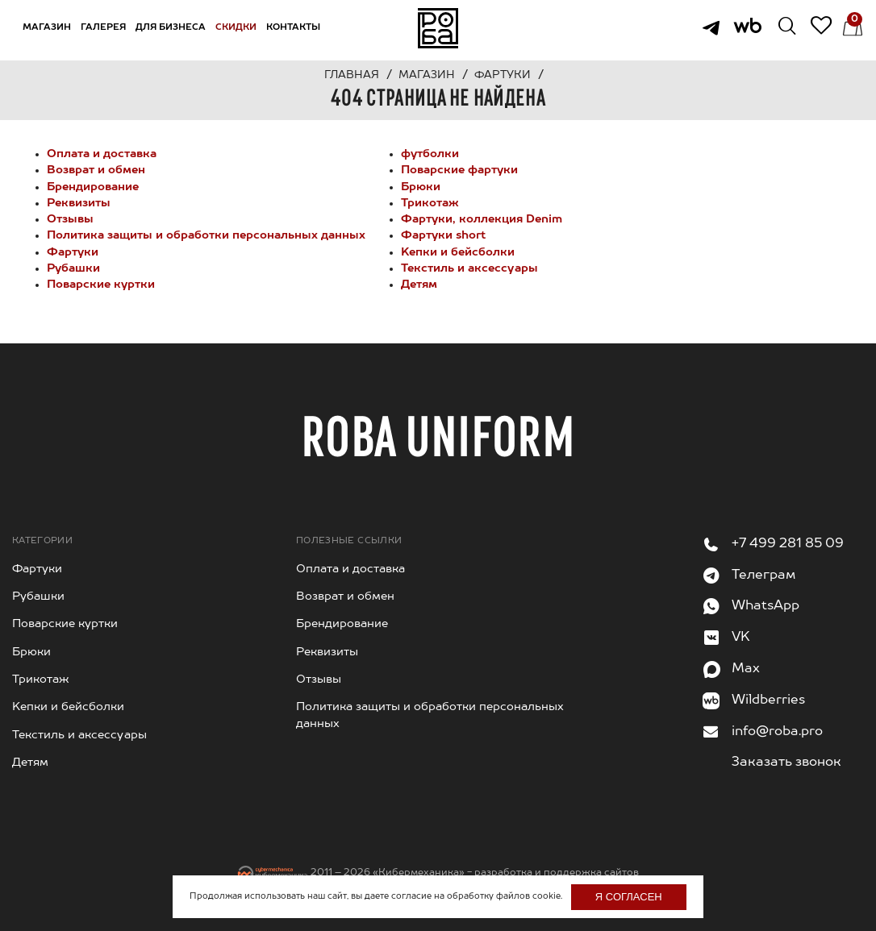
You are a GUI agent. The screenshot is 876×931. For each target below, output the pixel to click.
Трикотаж (430, 203)
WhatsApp (765, 606)
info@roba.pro (777, 731)
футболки (430, 154)
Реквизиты (79, 203)
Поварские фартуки (459, 170)
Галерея (103, 27)
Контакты (293, 27)
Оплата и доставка (101, 154)
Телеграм (763, 575)
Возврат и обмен (96, 170)
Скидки (236, 27)
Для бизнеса (171, 27)
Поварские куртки (101, 284)
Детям (419, 284)
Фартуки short (443, 235)
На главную (438, 28)
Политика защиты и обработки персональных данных (206, 235)
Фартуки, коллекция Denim (481, 219)
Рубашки (73, 268)
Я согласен (628, 897)
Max (746, 669)
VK (741, 637)
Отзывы (70, 219)
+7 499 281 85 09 (788, 544)
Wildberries (768, 700)
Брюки (420, 187)
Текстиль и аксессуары (469, 268)
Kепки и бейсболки (458, 252)
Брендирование (93, 187)
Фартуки (72, 252)
